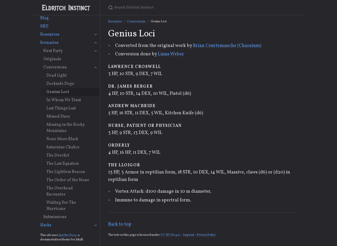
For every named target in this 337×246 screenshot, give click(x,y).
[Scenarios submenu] (95, 43)
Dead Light (56, 75)
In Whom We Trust (63, 100)
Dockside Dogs (60, 84)
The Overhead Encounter (59, 191)
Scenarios (49, 43)
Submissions (54, 217)
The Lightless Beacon (65, 172)
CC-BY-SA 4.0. (170, 235)
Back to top (119, 224)
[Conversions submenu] (95, 67)
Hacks (45, 225)
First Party (53, 51)
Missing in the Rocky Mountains (65, 128)
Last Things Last (61, 108)
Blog (44, 18)
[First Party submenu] (95, 51)
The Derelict (57, 155)
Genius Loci (57, 92)
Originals (52, 59)
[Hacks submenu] (95, 225)
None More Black (62, 139)
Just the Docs (67, 235)
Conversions (55, 67)
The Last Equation (62, 164)
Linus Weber (171, 54)
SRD (44, 26)
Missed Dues (58, 116)
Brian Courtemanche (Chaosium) (227, 46)
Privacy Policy (206, 235)
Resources (49, 34)
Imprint (188, 235)
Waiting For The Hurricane (61, 206)
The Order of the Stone (67, 180)
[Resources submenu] (95, 34)
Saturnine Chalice (62, 147)
